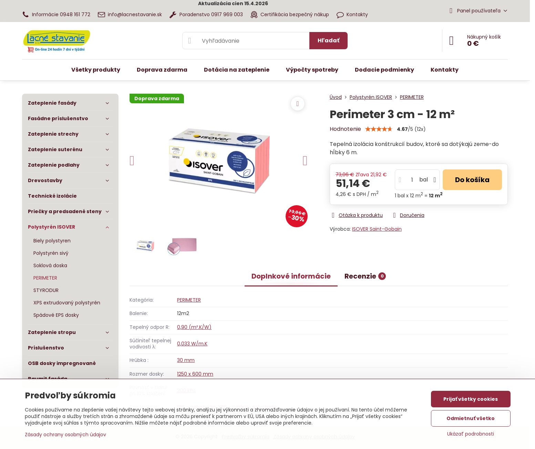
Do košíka (472, 180)
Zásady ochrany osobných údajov (65, 434)
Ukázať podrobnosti (470, 434)
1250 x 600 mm (195, 373)
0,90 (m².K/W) (194, 327)
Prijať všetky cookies (470, 399)
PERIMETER (189, 299)
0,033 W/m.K (192, 343)
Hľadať (328, 40)
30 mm (186, 360)
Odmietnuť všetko (470, 418)
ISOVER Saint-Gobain (377, 229)
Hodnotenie (345, 129)
